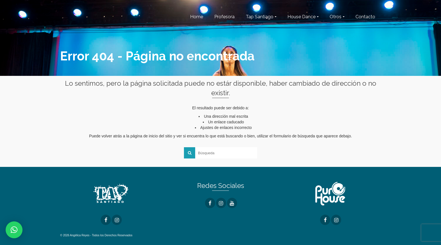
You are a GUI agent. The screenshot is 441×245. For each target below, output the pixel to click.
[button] (14, 229)
